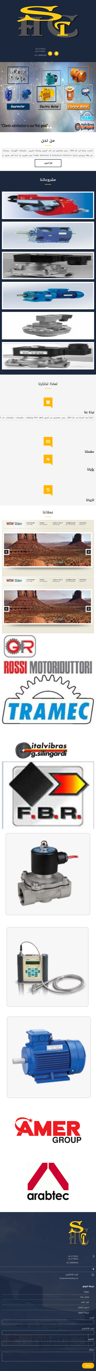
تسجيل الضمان (83, 1307)
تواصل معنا (84, 1297)
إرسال (88, 1365)
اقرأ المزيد (48, 163)
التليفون (91, 1339)
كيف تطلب (85, 1302)
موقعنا (86, 1292)
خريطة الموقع (83, 1312)
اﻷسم (92, 1318)
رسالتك (91, 1350)
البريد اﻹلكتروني (88, 1328)
